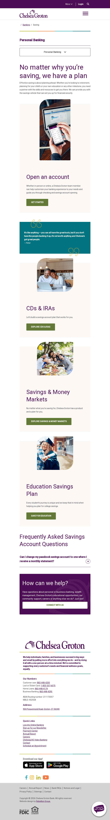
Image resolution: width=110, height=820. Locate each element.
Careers (26, 737)
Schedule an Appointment (34, 746)
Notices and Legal (72, 788)
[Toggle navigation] (85, 14)
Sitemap (38, 791)
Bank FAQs (56, 788)
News (46, 788)
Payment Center (36, 730)
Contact (26, 743)
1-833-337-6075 (48, 686)
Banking (26, 25)
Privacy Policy (26, 791)
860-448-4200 (43, 683)
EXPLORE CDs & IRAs (40, 327)
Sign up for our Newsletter (34, 728)
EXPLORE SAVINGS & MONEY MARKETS (49, 421)
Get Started (39, 203)
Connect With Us (55, 605)
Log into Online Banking (39, 725)
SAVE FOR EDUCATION (41, 516)
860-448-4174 (41, 688)
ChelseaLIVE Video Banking (35, 740)
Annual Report (29, 734)
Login (82, 4)
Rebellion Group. (43, 801)
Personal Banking (55, 52)
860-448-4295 (46, 691)
